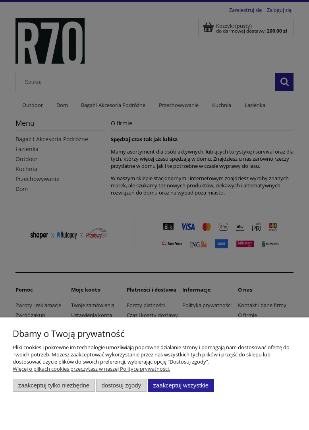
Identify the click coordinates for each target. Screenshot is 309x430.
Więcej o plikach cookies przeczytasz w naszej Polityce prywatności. (91, 368)
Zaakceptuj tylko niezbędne (53, 385)
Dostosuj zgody (121, 385)
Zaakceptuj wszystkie (181, 385)
